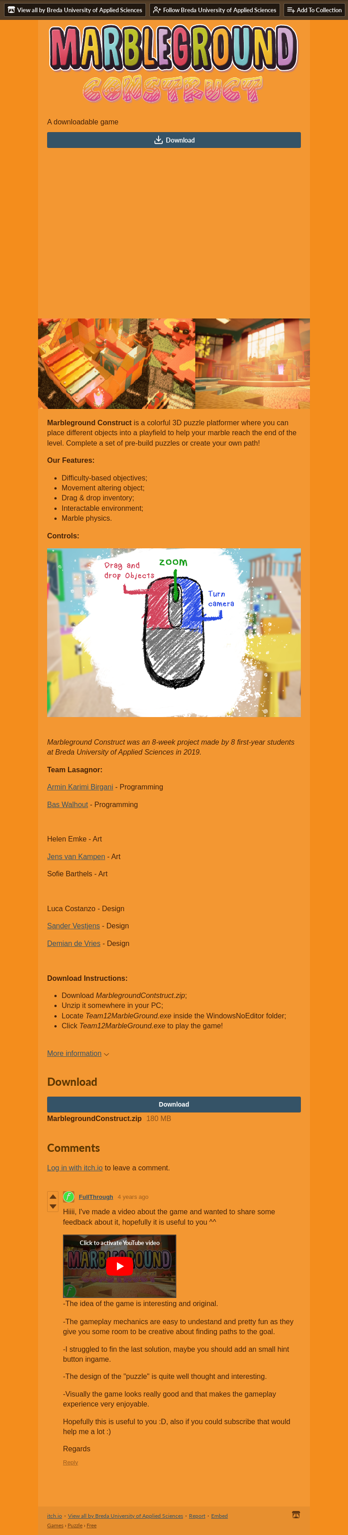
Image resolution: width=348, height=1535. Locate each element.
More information (78, 1053)
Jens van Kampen (76, 856)
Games (55, 1525)
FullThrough (96, 1196)
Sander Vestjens (73, 926)
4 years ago (133, 1196)
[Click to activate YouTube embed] (119, 1266)
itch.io (54, 1515)
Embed (219, 1515)
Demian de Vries (74, 943)
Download (174, 140)
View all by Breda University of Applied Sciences (125, 1515)
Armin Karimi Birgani (80, 787)
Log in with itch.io (75, 1168)
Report (197, 1515)
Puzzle (75, 1525)
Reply (70, 1462)
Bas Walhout (67, 804)
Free (92, 1525)
